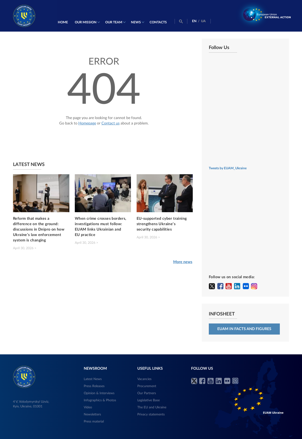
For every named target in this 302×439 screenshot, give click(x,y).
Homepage (87, 123)
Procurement (146, 386)
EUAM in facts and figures (244, 329)
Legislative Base (148, 400)
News (136, 22)
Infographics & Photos (100, 400)
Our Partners (146, 393)
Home (63, 22)
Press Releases (94, 386)
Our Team (113, 22)
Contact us (110, 123)
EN (194, 21)
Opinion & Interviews (99, 393)
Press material (94, 421)
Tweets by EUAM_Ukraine (228, 168)
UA (203, 21)
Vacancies (144, 379)
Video (88, 407)
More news (182, 261)
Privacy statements (151, 414)
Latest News (93, 379)
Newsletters (92, 414)
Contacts (158, 22)
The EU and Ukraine (151, 407)
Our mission (85, 22)
